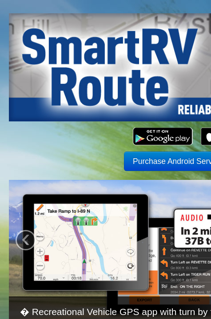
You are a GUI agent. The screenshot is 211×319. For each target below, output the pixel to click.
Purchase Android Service (105, 117)
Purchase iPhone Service (105, 137)
